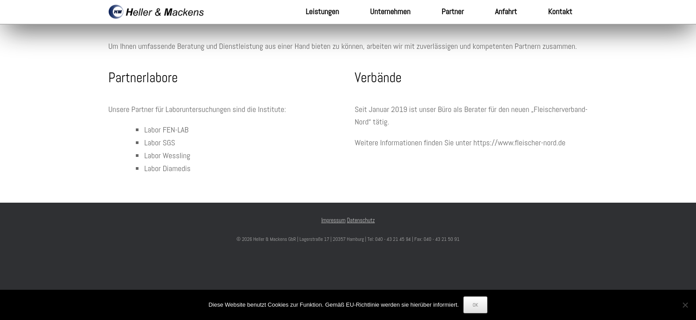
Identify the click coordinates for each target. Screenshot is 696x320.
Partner (453, 11)
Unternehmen (390, 11)
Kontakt (560, 11)
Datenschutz (361, 220)
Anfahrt (506, 11)
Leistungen (322, 11)
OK (475, 304)
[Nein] (684, 304)
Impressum (333, 220)
